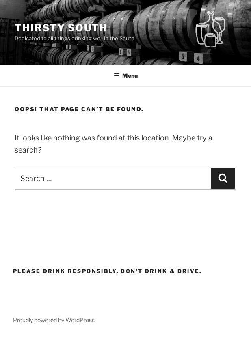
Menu (126, 75)
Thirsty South (61, 28)
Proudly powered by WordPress (54, 319)
